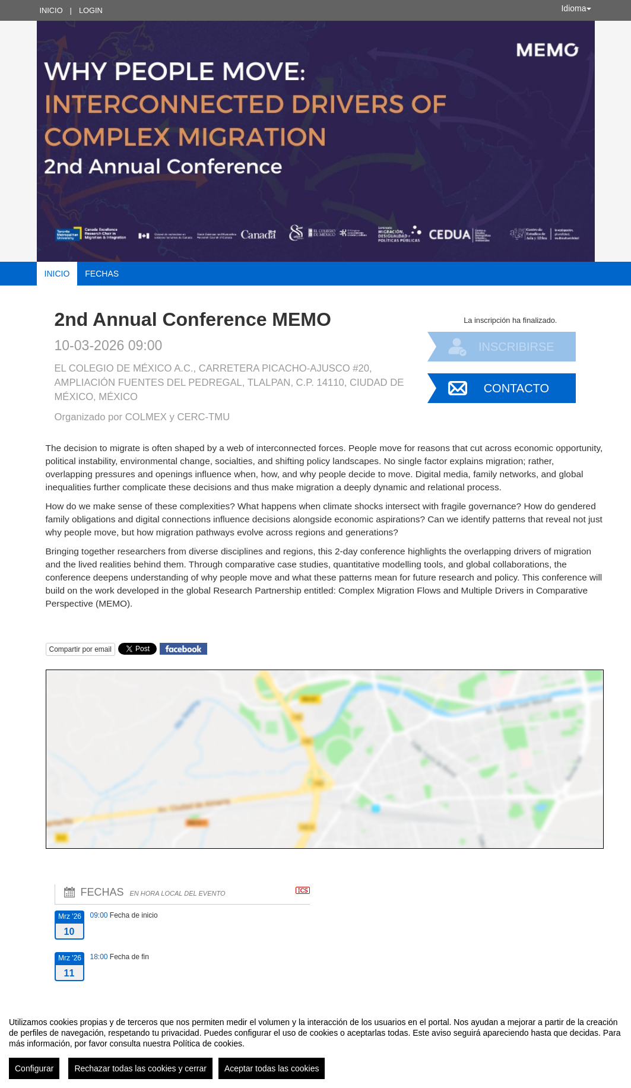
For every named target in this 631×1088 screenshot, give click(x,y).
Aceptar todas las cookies (271, 1068)
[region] (315, 1043)
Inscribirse (516, 346)
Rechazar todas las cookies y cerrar (140, 1068)
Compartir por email (80, 649)
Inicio (51, 10)
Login (91, 10)
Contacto (516, 388)
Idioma (576, 8)
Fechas (102, 273)
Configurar (34, 1068)
